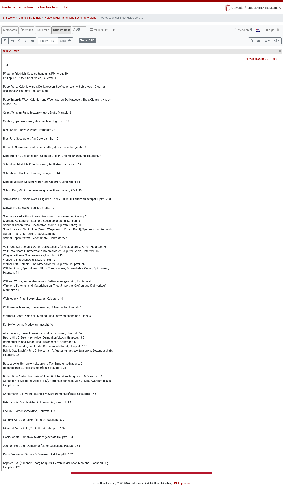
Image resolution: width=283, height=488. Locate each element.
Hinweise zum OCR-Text (261, 59)
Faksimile (43, 30)
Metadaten (10, 30)
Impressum (184, 483)
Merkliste (243, 30)
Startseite (9, 17)
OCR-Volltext (61, 30)
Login (269, 30)
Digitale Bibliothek (30, 17)
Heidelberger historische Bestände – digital (35, 7)
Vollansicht (99, 30)
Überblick (27, 30)
